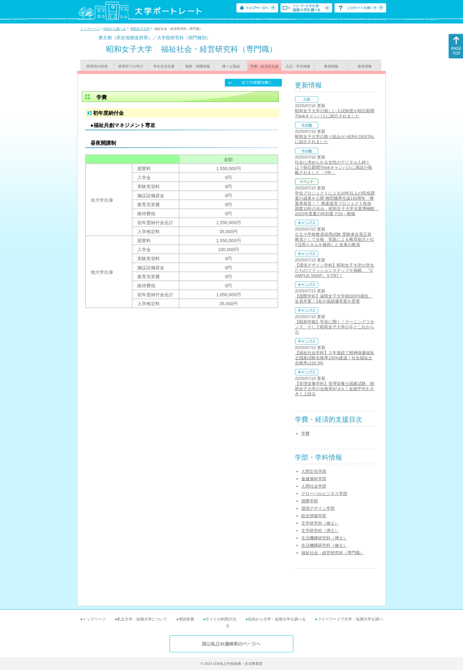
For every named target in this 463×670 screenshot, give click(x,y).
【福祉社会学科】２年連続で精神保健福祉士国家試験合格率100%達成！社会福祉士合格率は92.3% (334, 357)
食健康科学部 (313, 478)
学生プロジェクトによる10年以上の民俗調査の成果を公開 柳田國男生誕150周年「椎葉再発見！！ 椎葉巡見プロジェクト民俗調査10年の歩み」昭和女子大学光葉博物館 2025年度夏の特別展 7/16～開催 (337, 203)
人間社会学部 (313, 486)
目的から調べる (114, 29)
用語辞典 (186, 619)
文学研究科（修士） (320, 523)
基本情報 (365, 66)
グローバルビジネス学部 (324, 493)
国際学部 (309, 501)
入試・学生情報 (298, 66)
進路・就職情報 (197, 66)
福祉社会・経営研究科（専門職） (332, 552)
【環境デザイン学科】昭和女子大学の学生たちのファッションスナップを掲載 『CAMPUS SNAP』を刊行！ (334, 270)
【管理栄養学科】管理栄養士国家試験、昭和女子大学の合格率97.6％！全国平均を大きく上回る (334, 388)
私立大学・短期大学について (142, 619)
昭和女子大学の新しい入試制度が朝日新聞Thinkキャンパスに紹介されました (334, 113)
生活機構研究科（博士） (324, 538)
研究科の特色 (97, 66)
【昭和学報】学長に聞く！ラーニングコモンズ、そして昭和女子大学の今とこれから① (334, 327)
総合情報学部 (313, 515)
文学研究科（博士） (320, 530)
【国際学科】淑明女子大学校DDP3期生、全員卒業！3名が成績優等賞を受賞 (334, 299)
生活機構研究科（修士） (324, 545)
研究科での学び (130, 66)
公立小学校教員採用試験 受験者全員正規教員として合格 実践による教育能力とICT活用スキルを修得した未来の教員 (334, 239)
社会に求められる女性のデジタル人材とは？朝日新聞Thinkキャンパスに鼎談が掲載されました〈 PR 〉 (333, 167)
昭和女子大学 (140, 29)
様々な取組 (231, 66)
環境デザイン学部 (318, 508)
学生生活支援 (164, 66)
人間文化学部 (313, 471)
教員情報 (331, 66)
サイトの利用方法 (220, 619)
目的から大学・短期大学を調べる (277, 619)
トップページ (90, 29)
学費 (305, 433)
